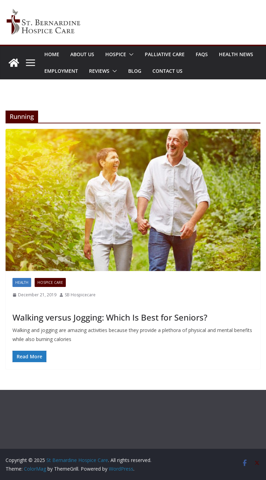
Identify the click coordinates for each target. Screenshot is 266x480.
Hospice (115, 54)
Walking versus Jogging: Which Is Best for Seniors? (109, 317)
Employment (61, 71)
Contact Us (167, 71)
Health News (236, 54)
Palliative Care (165, 54)
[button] (130, 54)
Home (51, 54)
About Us (82, 54)
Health (21, 282)
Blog (134, 71)
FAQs (202, 54)
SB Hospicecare (80, 295)
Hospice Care (50, 282)
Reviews (99, 71)
